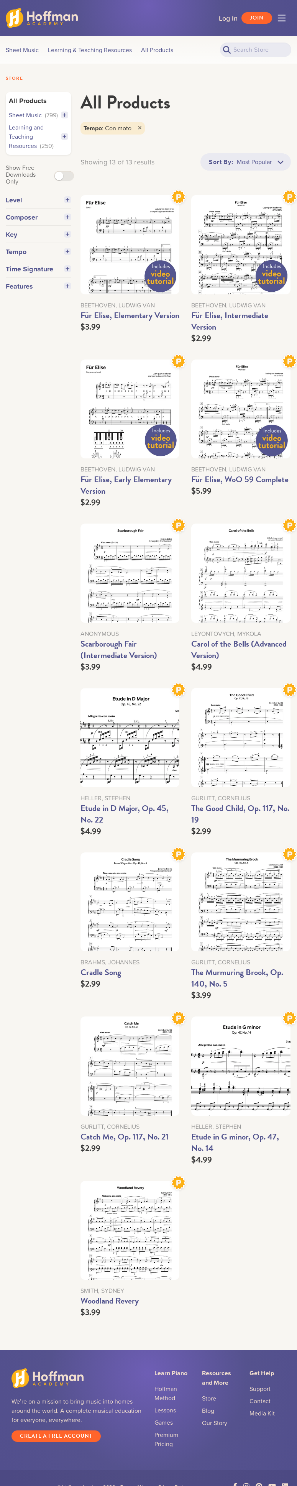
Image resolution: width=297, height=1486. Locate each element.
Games (163, 1422)
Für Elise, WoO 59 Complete (240, 479)
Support (260, 1388)
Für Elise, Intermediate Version (229, 321)
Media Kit (262, 1413)
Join (257, 18)
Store (14, 78)
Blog (208, 1410)
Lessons (165, 1410)
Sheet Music (33, 115)
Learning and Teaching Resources (31, 136)
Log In (228, 18)
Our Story (214, 1423)
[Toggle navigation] (281, 18)
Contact (260, 1401)
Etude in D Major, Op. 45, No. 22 (124, 814)
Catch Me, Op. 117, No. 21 (124, 1136)
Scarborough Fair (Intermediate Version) (118, 649)
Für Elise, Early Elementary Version (126, 485)
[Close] (140, 127)
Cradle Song (100, 972)
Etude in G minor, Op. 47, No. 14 (235, 1142)
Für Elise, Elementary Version (129, 315)
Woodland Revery (109, 1300)
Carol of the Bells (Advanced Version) (239, 649)
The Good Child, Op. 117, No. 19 (240, 814)
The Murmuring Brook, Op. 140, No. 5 (237, 978)
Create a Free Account (56, 1436)
